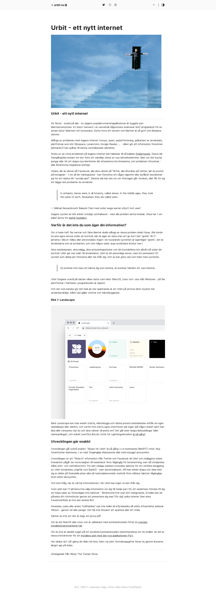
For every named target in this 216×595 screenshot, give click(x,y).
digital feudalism (78, 217)
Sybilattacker (143, 153)
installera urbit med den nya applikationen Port (107, 535)
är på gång (138, 434)
